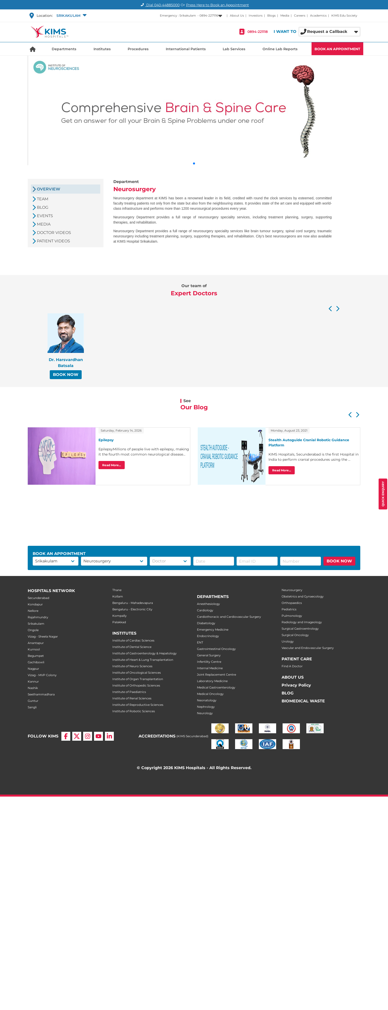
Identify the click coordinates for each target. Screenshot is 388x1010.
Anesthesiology (208, 604)
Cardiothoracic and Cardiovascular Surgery (229, 617)
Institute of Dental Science (131, 647)
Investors (256, 15)
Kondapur (35, 604)
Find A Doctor (292, 666)
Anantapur (36, 643)
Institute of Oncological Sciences (136, 672)
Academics (318, 15)
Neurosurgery (292, 590)
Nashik (33, 688)
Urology (288, 641)
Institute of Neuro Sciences (132, 666)
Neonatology (207, 700)
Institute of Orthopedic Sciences (136, 685)
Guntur (33, 701)
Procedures (138, 49)
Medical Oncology (210, 694)
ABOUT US (293, 677)
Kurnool (34, 649)
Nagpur (33, 668)
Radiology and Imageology (302, 622)
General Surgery (209, 655)
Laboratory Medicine (212, 681)
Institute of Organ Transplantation (137, 679)
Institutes (102, 49)
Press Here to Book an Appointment (217, 5)
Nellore (33, 611)
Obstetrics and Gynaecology (303, 596)
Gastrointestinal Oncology (216, 649)
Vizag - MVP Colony (42, 675)
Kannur (33, 681)
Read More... (111, 465)
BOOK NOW (65, 374)
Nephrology (206, 707)
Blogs (271, 15)
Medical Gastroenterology (216, 687)
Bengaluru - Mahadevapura (132, 603)
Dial (159, 5)
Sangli (32, 707)
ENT (200, 642)
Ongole (33, 630)
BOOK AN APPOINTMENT (337, 49)
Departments (64, 49)
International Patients (186, 49)
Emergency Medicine (212, 629)
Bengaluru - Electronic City (132, 609)
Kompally (119, 616)
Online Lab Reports (280, 49)
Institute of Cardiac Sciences (133, 640)
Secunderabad (38, 598)
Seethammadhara (41, 694)
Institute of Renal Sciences (131, 698)
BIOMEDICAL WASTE (303, 701)
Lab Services (234, 49)
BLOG (287, 693)
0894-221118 (257, 31)
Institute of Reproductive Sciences (137, 705)
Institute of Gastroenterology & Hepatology (144, 653)
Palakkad (119, 622)
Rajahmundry (38, 617)
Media (284, 15)
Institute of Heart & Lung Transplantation (142, 660)
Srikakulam (36, 623)
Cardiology (205, 610)
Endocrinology (208, 636)
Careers (299, 15)
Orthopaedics (292, 603)
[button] (71, 16)
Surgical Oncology (295, 635)
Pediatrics (289, 609)
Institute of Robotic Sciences (133, 711)
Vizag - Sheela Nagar (43, 636)
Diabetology (206, 623)
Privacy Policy (296, 685)
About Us (237, 15)
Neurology (205, 713)
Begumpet (36, 656)
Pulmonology (292, 616)
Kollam (117, 596)
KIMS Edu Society (344, 15)
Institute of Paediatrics (129, 692)
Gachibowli (36, 662)
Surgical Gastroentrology (300, 628)
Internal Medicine (210, 668)
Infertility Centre (209, 662)
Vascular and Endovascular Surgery (308, 648)
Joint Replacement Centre (216, 674)
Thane (116, 590)
